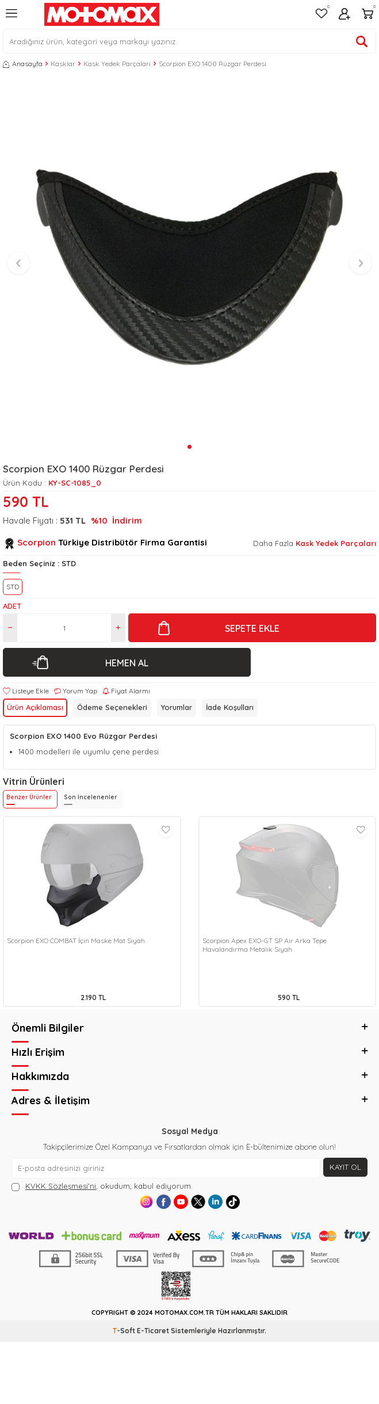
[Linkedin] (215, 1202)
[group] (189, 258)
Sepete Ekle (252, 628)
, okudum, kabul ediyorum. (102, 1186)
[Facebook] (163, 1202)
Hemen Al (126, 663)
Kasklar (63, 63)
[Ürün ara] (361, 41)
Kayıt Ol (345, 1167)
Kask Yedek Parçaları (117, 63)
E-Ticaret (153, 1330)
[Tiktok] (232, 1202)
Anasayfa (23, 63)
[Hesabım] (344, 14)
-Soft (125, 1330)
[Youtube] (181, 1202)
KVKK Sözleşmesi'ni (60, 1186)
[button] (189, 447)
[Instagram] (146, 1202)
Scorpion (36, 542)
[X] (198, 1202)
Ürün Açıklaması (35, 707)
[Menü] (11, 17)
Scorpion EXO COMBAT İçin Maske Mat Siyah (76, 940)
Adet (12, 606)
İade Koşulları (230, 707)
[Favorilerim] (321, 14)
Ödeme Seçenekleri (112, 707)
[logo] (101, 14)
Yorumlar (176, 707)
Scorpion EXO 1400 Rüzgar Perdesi (212, 63)
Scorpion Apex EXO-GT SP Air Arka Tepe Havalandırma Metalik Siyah (264, 945)
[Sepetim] (367, 14)
